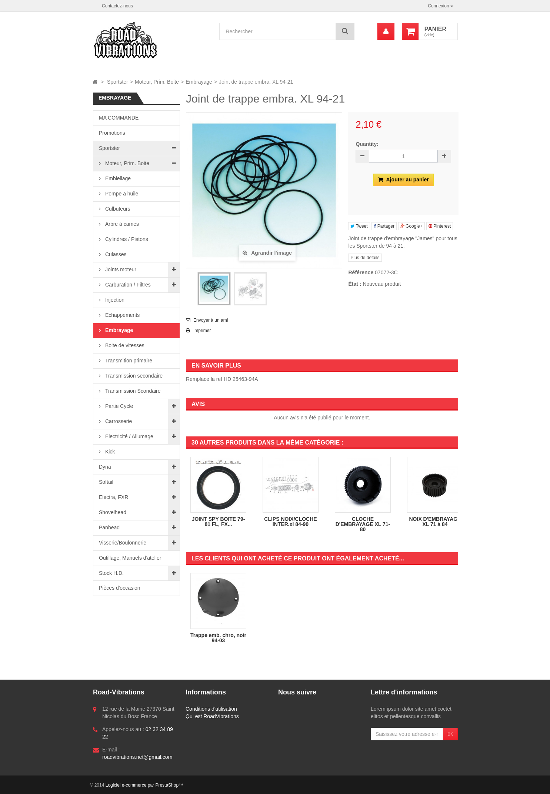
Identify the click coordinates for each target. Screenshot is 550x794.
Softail (106, 482)
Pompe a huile (121, 194)
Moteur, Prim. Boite (126, 163)
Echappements (122, 315)
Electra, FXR (113, 497)
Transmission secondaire (133, 376)
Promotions (112, 133)
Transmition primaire (128, 361)
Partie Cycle (118, 406)
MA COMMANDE (119, 118)
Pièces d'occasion (119, 588)
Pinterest (440, 226)
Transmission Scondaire (132, 391)
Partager (384, 226)
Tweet (358, 226)
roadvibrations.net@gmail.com (137, 757)
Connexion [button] (440, 6)
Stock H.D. (111, 573)
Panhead (109, 527)
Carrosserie (118, 421)
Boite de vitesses (124, 345)
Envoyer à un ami (210, 320)
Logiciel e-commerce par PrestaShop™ (144, 785)
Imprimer (202, 330)
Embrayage (118, 330)
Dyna (105, 467)
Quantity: (367, 144)
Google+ (411, 226)
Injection (114, 300)
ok (450, 734)
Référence (360, 272)
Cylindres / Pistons (126, 239)
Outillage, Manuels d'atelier (130, 558)
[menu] (385, 31)
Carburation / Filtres (127, 285)
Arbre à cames (121, 224)
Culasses (115, 254)
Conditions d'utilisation (211, 709)
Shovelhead (112, 512)
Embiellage (117, 178)
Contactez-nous (117, 6)
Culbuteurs (117, 209)
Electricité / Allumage (128, 436)
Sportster (109, 148)
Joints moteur (120, 269)
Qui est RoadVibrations (212, 716)
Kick (109, 452)
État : (354, 284)
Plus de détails (364, 257)
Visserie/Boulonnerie (122, 543)
